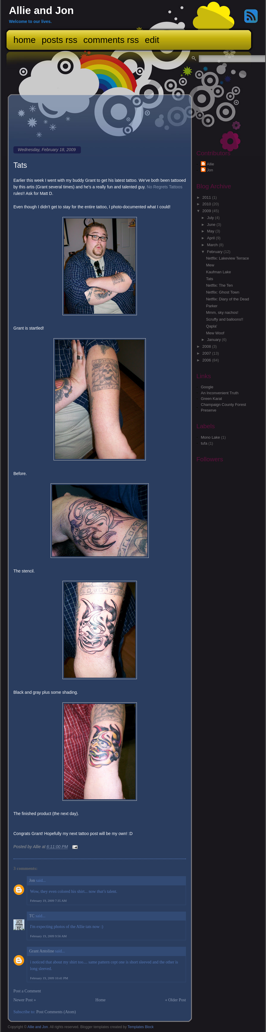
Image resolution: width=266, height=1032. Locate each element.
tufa (204, 443)
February (215, 251)
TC (32, 916)
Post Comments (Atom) (56, 1012)
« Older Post (175, 1000)
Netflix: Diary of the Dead (227, 299)
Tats (20, 165)
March (213, 245)
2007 (207, 353)
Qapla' (211, 326)
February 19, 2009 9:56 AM (48, 936)
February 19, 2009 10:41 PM (49, 978)
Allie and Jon (41, 10)
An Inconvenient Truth (219, 393)
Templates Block (141, 1027)
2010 (207, 204)
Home (24, 40)
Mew (210, 265)
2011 (207, 197)
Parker (211, 306)
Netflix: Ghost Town (222, 292)
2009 (207, 211)
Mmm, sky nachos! (222, 312)
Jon (32, 880)
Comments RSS (111, 40)
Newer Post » (24, 1000)
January (214, 339)
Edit (152, 40)
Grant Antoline (41, 951)
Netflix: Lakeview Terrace (227, 258)
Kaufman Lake (218, 272)
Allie (210, 164)
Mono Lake (210, 437)
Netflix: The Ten (219, 285)
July (211, 217)
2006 (207, 360)
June (212, 224)
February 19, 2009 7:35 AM (48, 900)
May (211, 231)
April (211, 238)
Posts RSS (59, 40)
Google (207, 387)
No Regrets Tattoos (164, 186)
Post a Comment (27, 991)
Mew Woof (215, 333)
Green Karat (211, 398)
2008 (207, 346)
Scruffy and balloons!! (224, 319)
